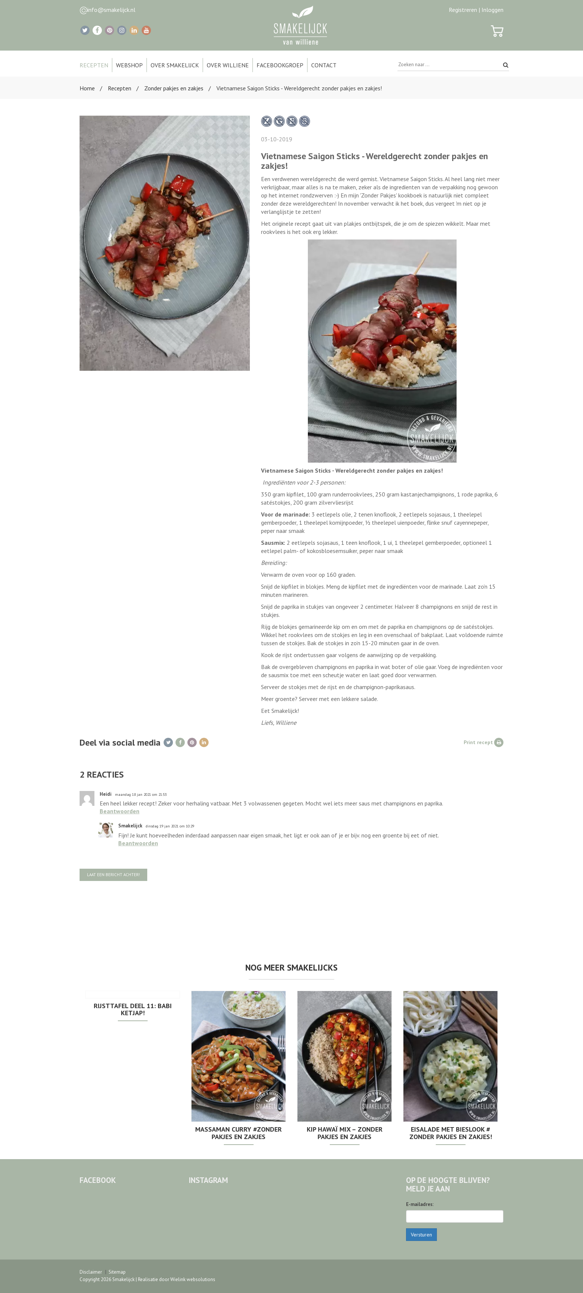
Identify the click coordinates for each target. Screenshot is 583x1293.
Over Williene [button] (228, 65)
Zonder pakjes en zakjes (173, 88)
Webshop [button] (129, 65)
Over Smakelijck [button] (175, 65)
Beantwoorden (119, 811)
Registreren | (464, 9)
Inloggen (492, 9)
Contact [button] (323, 65)
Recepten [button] (94, 65)
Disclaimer (91, 1272)
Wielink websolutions (192, 1279)
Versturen (421, 1234)
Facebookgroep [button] (280, 65)
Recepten (119, 88)
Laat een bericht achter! (113, 874)
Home (87, 88)
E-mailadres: (420, 1204)
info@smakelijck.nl (111, 9)
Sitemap (117, 1272)
